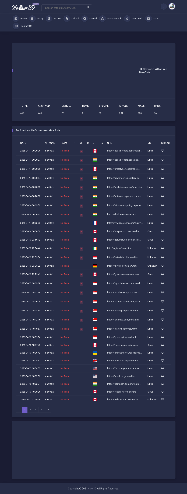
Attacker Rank (110, 18)
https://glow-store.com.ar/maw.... (124, 274)
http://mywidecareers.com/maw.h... (125, 223)
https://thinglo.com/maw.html (122, 265)
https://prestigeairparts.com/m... (123, 310)
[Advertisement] (77, 70)
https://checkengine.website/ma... (124, 352)
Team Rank (133, 18)
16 (47, 409)
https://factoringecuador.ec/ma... (124, 368)
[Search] (66, 7)
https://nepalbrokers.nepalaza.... (123, 159)
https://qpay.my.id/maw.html (121, 337)
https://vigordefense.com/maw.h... (124, 283)
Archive (53, 18)
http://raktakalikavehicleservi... (122, 214)
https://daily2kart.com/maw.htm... (124, 384)
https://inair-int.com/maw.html (122, 328)
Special (89, 18)
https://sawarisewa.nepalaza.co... (124, 178)
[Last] (41, 410)
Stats (151, 18)
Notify (36, 18)
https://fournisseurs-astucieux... (123, 345)
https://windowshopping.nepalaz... (125, 205)
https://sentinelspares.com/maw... (124, 301)
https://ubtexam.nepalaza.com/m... (125, 196)
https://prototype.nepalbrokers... (123, 169)
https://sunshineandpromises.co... (124, 292)
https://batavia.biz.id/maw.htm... (123, 257)
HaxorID (92, 488)
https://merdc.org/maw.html (121, 376)
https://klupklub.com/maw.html (123, 319)
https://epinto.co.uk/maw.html (122, 360)
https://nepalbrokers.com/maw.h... (124, 150)
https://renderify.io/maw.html (121, 391)
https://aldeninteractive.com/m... (123, 399)
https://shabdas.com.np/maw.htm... (125, 187)
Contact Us (22, 26)
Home (20, 18)
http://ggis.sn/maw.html (119, 248)
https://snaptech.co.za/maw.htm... (124, 231)
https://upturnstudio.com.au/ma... (124, 239)
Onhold (71, 18)
